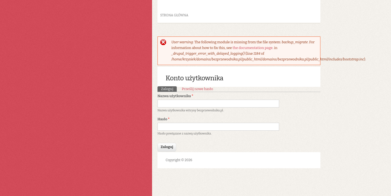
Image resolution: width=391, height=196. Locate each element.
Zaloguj (169, 88)
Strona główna (174, 15)
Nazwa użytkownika (175, 96)
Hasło (163, 119)
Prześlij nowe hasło (197, 89)
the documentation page (252, 48)
